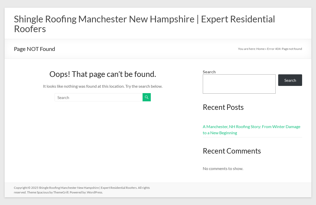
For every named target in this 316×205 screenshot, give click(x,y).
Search (209, 71)
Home (260, 49)
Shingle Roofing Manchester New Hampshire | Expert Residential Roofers (144, 23)
